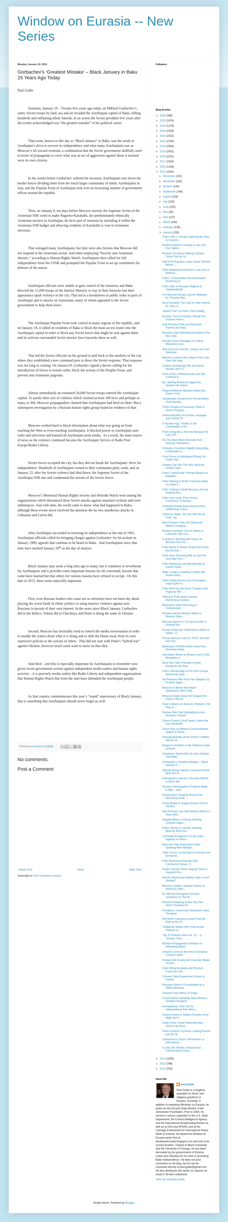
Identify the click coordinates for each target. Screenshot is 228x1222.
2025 (163, 120)
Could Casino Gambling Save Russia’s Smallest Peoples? (184, 1000)
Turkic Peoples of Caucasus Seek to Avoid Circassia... (183, 408)
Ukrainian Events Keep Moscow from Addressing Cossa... (183, 508)
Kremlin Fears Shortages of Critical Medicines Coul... (182, 342)
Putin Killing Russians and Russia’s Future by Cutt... (182, 970)
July (165, 201)
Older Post (135, 869)
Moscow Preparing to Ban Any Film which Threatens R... (182, 904)
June (166, 206)
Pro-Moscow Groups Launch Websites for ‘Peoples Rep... (184, 296)
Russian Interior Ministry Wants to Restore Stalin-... (181, 615)
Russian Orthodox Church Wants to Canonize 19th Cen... (182, 532)
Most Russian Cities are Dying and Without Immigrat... (182, 524)
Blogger (129, 1202)
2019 (163, 151)
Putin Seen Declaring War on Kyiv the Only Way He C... (184, 557)
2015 (163, 171)
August (167, 196)
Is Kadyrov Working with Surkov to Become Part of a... (182, 541)
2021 (163, 141)
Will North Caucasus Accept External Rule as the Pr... (183, 920)
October (168, 186)
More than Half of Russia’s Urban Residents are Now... (181, 664)
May (166, 211)
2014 (163, 1058)
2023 (163, 130)
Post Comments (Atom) (47, 875)
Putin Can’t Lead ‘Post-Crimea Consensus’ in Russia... (180, 499)
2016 (163, 166)
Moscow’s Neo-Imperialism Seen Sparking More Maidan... (181, 846)
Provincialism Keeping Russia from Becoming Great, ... (182, 796)
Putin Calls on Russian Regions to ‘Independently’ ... (182, 288)
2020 (163, 146)
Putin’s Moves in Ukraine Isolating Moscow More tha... (182, 829)
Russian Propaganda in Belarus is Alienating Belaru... (182, 945)
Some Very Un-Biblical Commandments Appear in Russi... (185, 730)
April (166, 217)
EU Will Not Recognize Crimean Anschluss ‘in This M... (181, 895)
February (168, 227)
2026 (163, 115)
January (168, 232)
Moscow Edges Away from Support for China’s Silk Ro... (184, 697)
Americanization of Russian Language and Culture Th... (184, 417)
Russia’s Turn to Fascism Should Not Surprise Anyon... (183, 318)
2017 (163, 161)
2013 (163, 1063)
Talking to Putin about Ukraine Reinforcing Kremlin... (179, 598)
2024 (163, 125)
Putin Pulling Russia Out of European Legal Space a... (184, 582)
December (169, 176)
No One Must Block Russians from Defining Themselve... (182, 441)
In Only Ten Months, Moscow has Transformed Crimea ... (181, 1049)
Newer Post (25, 869)
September (169, 191)
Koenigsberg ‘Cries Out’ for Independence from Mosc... (179, 1008)
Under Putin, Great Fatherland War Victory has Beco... (182, 1024)
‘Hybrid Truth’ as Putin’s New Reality (183, 311)
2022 (163, 135)
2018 (163, 156)
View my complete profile (170, 1179)
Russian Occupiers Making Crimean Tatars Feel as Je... (183, 255)
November (169, 181)
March (167, 222)
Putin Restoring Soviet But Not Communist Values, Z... (180, 862)
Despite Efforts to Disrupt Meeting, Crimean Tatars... (182, 821)
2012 (163, 1068)
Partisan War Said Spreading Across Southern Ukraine (183, 714)
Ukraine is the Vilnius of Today (179, 993)
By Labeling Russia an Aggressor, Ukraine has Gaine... (181, 384)
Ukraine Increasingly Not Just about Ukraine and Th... (183, 367)
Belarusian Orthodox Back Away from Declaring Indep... (184, 648)
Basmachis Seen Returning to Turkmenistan (179, 607)
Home (80, 869)
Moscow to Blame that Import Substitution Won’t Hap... (179, 689)
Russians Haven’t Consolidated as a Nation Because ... (183, 986)
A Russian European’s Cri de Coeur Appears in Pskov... (183, 838)
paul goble (187, 1084)
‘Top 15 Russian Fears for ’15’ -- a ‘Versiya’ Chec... (182, 937)
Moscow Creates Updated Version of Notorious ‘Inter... (183, 887)
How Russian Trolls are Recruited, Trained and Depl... (182, 326)
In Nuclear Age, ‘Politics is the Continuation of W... (179, 425)
